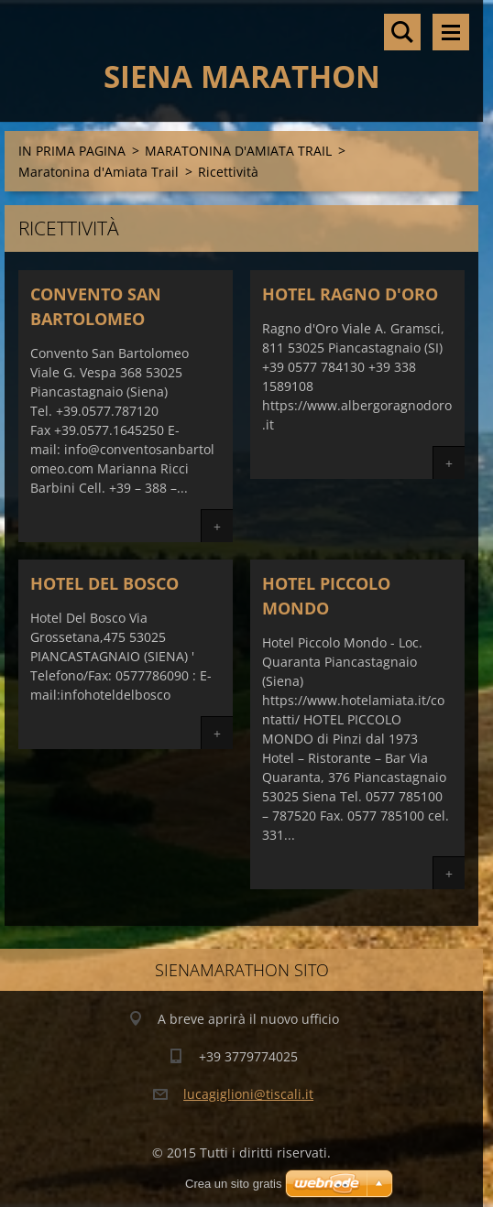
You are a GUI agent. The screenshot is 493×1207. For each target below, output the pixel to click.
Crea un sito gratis (233, 1184)
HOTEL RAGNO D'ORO (350, 294)
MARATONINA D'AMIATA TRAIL (238, 150)
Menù (451, 32)
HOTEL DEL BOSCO (104, 583)
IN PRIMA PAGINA (72, 150)
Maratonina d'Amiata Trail (98, 171)
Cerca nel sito (402, 32)
